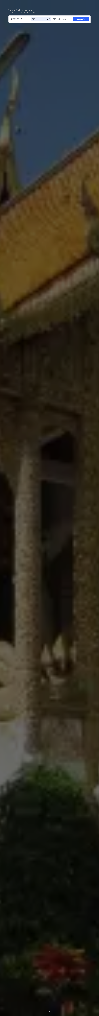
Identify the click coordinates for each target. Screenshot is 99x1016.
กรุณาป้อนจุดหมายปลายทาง (17, 18)
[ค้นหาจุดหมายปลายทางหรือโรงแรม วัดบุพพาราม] (20, 19)
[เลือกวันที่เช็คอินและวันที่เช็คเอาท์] (36, 19)
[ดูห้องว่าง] (81, 19)
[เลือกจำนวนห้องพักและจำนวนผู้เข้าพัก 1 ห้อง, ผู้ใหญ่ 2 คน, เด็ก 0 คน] (62, 19)
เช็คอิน (33, 18)
